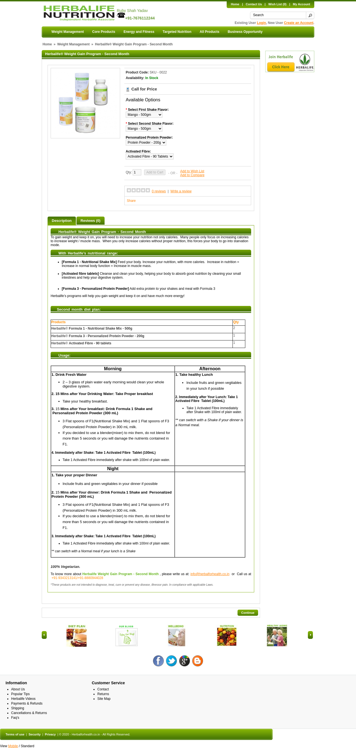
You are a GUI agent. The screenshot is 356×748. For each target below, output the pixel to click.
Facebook (158, 661)
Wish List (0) (277, 4)
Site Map (103, 699)
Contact (103, 689)
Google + (184, 661)
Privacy (50, 734)
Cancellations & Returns (29, 713)
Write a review (181, 191)
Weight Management (67, 32)
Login (261, 23)
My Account (301, 4)
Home (235, 4)
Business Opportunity (245, 32)
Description (62, 221)
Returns (103, 694)
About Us (18, 689)
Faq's (15, 718)
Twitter (171, 661)
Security (35, 734)
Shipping (17, 708)
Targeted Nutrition (177, 32)
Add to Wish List (192, 171)
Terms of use (15, 734)
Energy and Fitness (138, 32)
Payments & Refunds (27, 703)
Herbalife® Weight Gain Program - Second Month (134, 44)
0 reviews (159, 191)
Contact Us (254, 4)
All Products (209, 32)
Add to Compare (192, 175)
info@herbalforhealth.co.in (210, 574)
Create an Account (298, 23)
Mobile (13, 746)
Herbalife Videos (23, 699)
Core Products (103, 32)
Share (131, 201)
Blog (197, 661)
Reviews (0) (91, 221)
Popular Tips (20, 694)
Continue (247, 612)
